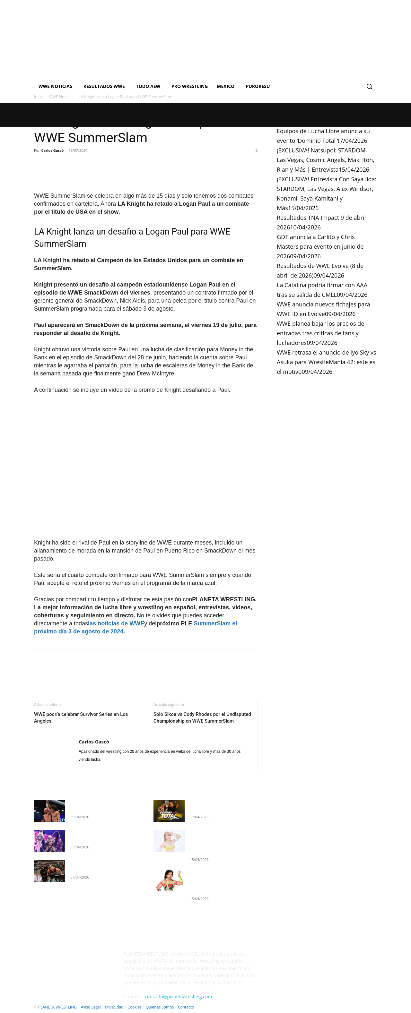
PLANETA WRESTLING (57, 1007)
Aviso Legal (91, 1007)
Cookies (134, 1007)
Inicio (39, 96)
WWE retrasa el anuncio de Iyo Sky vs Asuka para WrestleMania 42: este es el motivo (326, 361)
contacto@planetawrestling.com (178, 996)
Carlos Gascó (52, 150)
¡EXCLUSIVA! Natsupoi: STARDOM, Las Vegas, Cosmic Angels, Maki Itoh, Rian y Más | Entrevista (325, 159)
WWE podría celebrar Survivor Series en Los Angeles (81, 717)
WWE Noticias (61, 96)
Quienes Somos (160, 1007)
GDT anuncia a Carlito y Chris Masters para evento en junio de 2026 (320, 246)
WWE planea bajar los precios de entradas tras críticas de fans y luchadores (320, 333)
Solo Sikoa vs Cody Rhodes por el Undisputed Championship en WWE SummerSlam (202, 717)
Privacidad (114, 1007)
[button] (369, 86)
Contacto (186, 1007)
